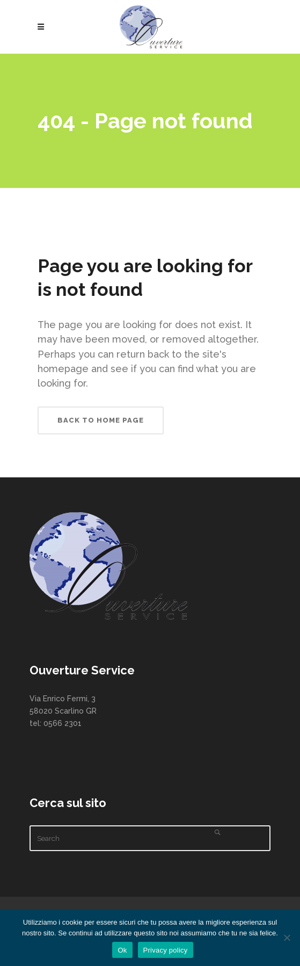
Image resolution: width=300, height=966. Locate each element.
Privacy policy (165, 950)
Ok (122, 950)
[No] (286, 937)
